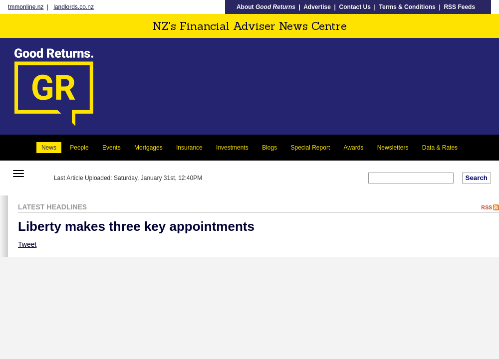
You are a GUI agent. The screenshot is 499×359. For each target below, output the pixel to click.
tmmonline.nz (25, 6)
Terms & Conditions (407, 6)
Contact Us (355, 6)
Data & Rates (440, 147)
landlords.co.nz (73, 6)
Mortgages (148, 147)
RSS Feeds (459, 6)
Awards (354, 147)
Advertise (317, 6)
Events (111, 147)
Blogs (269, 147)
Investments (232, 147)
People (79, 147)
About (266, 6)
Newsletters (393, 147)
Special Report (310, 147)
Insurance (189, 147)
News (48, 147)
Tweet (27, 244)
